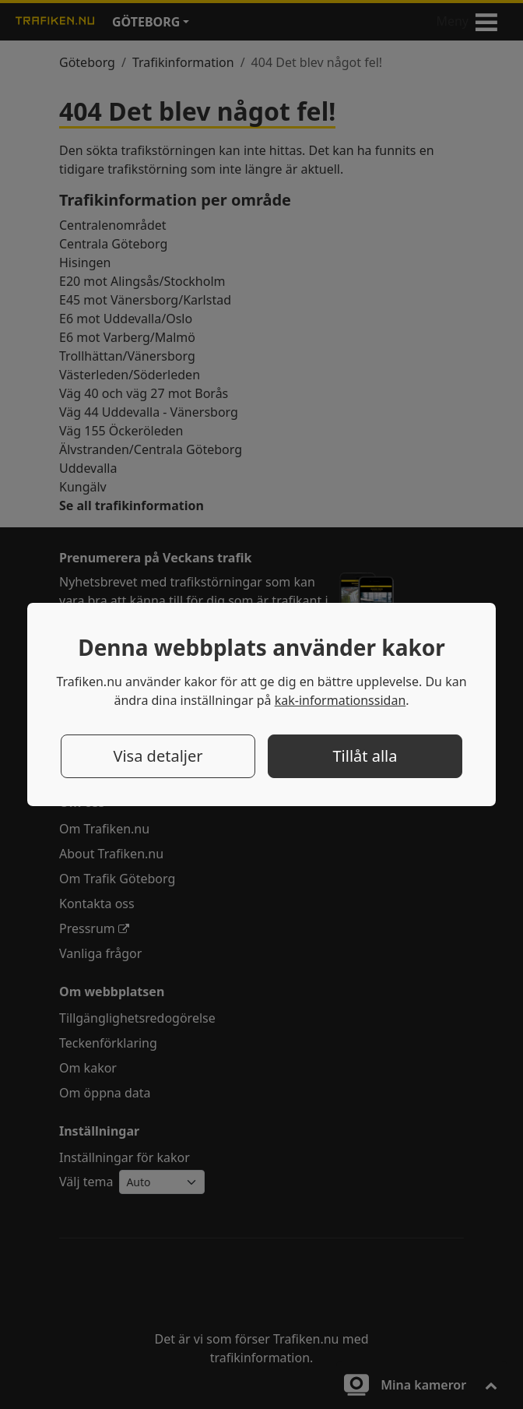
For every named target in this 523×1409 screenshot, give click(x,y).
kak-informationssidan (340, 700)
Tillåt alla (364, 755)
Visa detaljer (157, 755)
